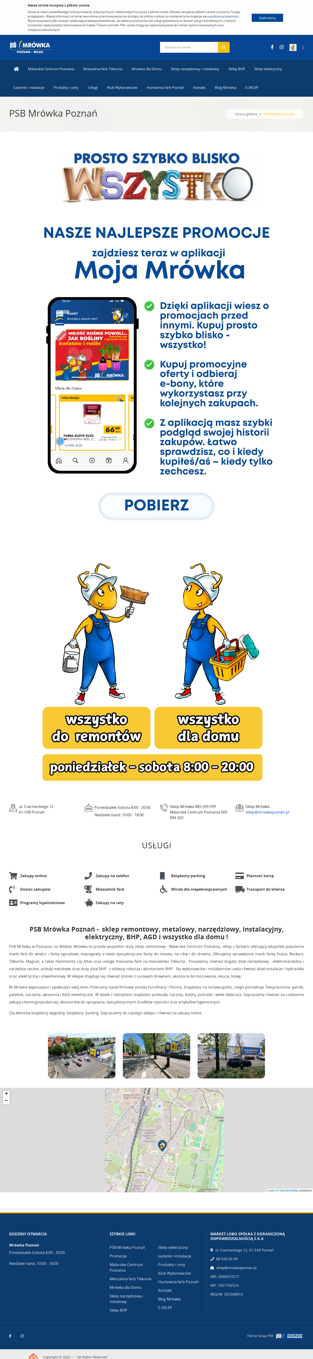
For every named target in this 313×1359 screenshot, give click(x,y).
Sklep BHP (236, 68)
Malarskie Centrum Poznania (51, 68)
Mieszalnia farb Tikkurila (102, 68)
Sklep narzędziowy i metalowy (195, 68)
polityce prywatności (224, 16)
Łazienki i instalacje (29, 87)
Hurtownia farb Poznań (165, 87)
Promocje (118, 1256)
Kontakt (199, 87)
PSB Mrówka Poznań (127, 1247)
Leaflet (271, 1190)
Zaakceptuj (267, 18)
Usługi (93, 87)
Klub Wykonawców (122, 87)
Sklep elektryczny (268, 68)
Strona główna (246, 114)
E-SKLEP (251, 87)
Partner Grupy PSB (260, 1336)
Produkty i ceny (66, 87)
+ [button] (6, 1094)
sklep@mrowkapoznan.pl (267, 812)
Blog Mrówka (225, 87)
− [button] (6, 1101)
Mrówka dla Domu (147, 68)
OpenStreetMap (289, 1190)
